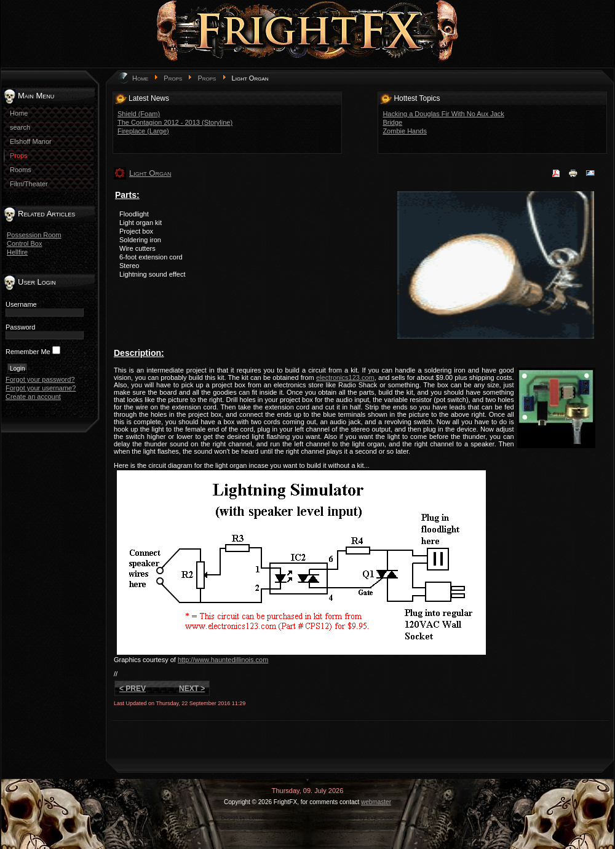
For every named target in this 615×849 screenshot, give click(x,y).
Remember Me (28, 351)
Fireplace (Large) (143, 131)
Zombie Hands (405, 131)
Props (173, 78)
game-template (311, 818)
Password (20, 327)
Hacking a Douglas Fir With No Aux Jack (443, 113)
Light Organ (150, 173)
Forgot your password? (40, 379)
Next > (192, 688)
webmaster (376, 802)
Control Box (24, 243)
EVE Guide (380, 818)
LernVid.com (263, 818)
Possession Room (34, 235)
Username (21, 304)
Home (140, 78)
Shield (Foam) (138, 113)
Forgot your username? (41, 388)
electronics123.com (345, 377)
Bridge (392, 122)
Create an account (33, 396)
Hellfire (17, 252)
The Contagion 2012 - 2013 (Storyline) (174, 122)
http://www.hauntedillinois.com (223, 659)
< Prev (132, 688)
